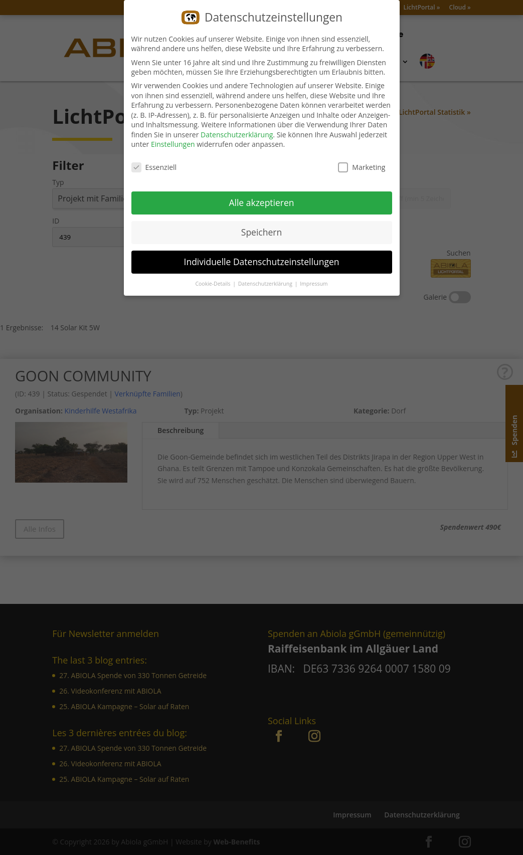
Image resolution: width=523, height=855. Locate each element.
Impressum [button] (313, 281)
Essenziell (154, 165)
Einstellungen (173, 142)
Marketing (361, 165)
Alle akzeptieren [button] (261, 201)
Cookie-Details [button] (213, 281)
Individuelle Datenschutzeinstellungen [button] (261, 260)
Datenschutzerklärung (237, 133)
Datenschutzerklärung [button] (266, 281)
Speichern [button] (261, 231)
